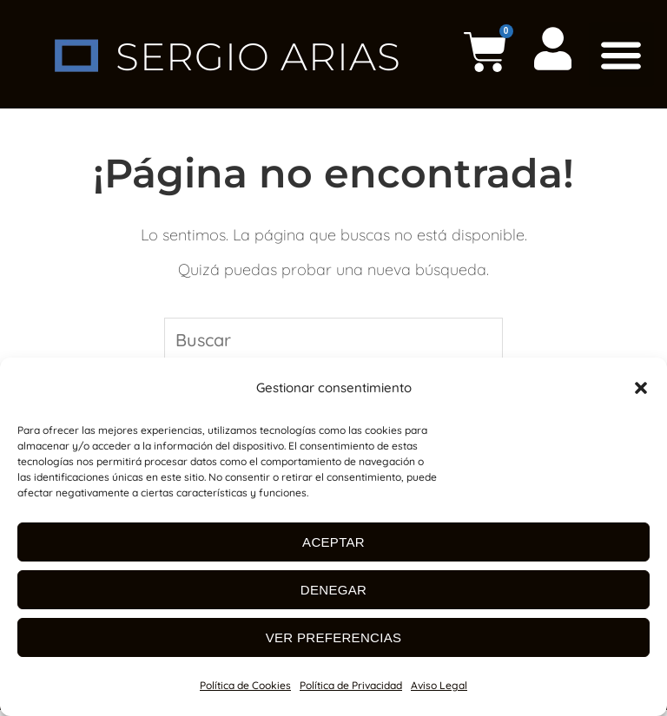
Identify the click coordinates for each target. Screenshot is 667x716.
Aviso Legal (439, 685)
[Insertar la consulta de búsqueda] (333, 341)
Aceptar (333, 542)
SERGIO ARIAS (258, 55)
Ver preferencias (334, 637)
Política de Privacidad (351, 685)
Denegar (333, 589)
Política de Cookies (245, 685)
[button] (641, 388)
